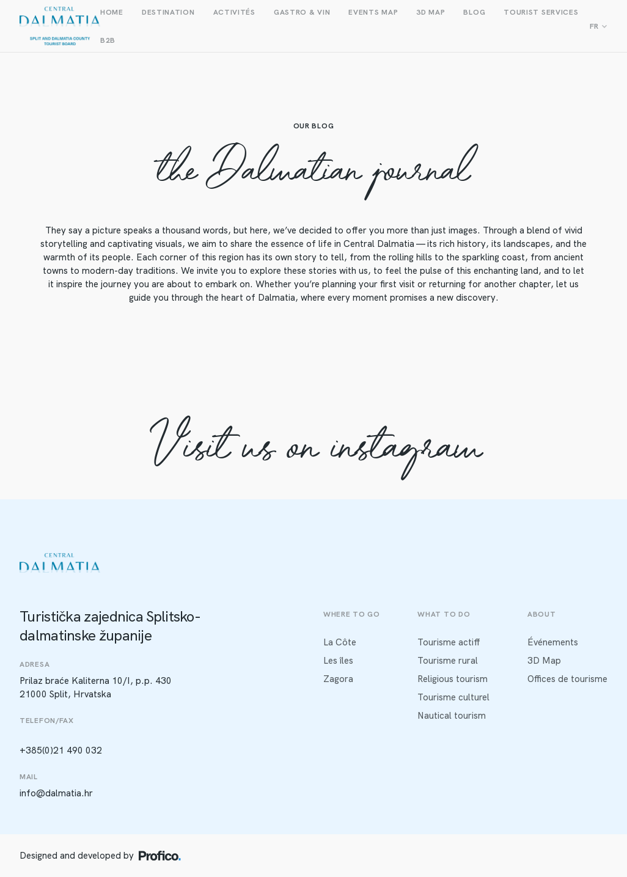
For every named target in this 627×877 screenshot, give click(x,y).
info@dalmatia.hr (56, 793)
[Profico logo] (160, 855)
